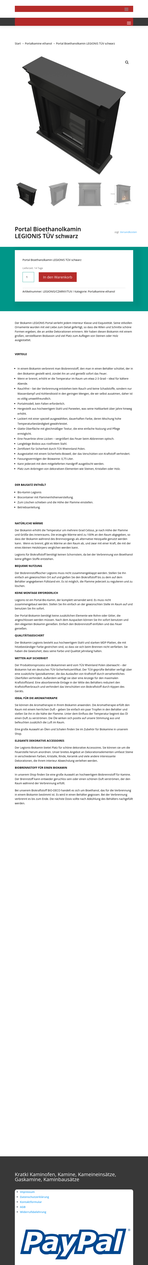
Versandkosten (128, 232)
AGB (23, 1207)
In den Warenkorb (58, 277)
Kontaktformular (31, 1202)
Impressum (27, 1192)
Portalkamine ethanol (38, 43)
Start (18, 43)
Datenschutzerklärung (34, 1197)
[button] (127, 62)
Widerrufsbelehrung (33, 1212)
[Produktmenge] (28, 277)
